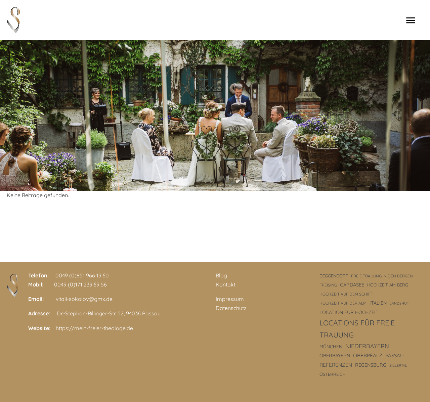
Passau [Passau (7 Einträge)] (394, 355)
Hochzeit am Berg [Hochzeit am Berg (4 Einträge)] (387, 284)
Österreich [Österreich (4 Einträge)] (332, 374)
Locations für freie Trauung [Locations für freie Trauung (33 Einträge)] (357, 328)
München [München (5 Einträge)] (330, 346)
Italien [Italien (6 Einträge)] (378, 303)
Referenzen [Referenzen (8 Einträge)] (335, 365)
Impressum (230, 299)
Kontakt (225, 284)
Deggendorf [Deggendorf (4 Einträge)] (333, 275)
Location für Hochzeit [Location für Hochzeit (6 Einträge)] (349, 312)
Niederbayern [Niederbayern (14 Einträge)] (367, 346)
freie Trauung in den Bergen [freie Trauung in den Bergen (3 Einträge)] (382, 275)
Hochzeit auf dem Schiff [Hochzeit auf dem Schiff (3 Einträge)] (346, 294)
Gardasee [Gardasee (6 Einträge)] (352, 285)
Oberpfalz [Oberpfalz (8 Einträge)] (367, 355)
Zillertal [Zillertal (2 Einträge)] (398, 365)
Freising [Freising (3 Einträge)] (328, 284)
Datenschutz (231, 308)
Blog (221, 275)
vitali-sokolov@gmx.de (84, 299)
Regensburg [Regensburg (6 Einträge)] (370, 365)
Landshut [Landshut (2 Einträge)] (399, 303)
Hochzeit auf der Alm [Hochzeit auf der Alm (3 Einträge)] (343, 303)
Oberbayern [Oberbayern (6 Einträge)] (334, 356)
